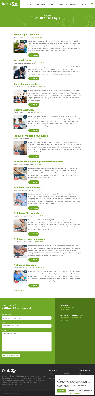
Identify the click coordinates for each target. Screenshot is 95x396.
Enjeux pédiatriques (24, 110)
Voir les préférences (85, 390)
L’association (41, 4)
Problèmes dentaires (25, 265)
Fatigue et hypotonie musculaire (31, 135)
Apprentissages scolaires (27, 84)
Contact (50, 381)
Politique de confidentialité (75, 393)
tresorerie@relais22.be (67, 307)
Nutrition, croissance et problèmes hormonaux (38, 161)
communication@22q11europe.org (70, 317)
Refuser (72, 390)
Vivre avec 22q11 (39, 37)
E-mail (27, 325)
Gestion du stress (23, 60)
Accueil (32, 4)
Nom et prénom (27, 317)
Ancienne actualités (19, 290)
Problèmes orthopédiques (27, 187)
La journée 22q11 (74, 4)
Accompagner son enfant (27, 34)
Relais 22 (11, 4)
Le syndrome (51, 4)
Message (27, 340)
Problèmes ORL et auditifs (28, 213)
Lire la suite (34, 55)
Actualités (85, 4)
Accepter (61, 390)
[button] (92, 377)
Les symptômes (62, 4)
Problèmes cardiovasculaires (29, 239)
